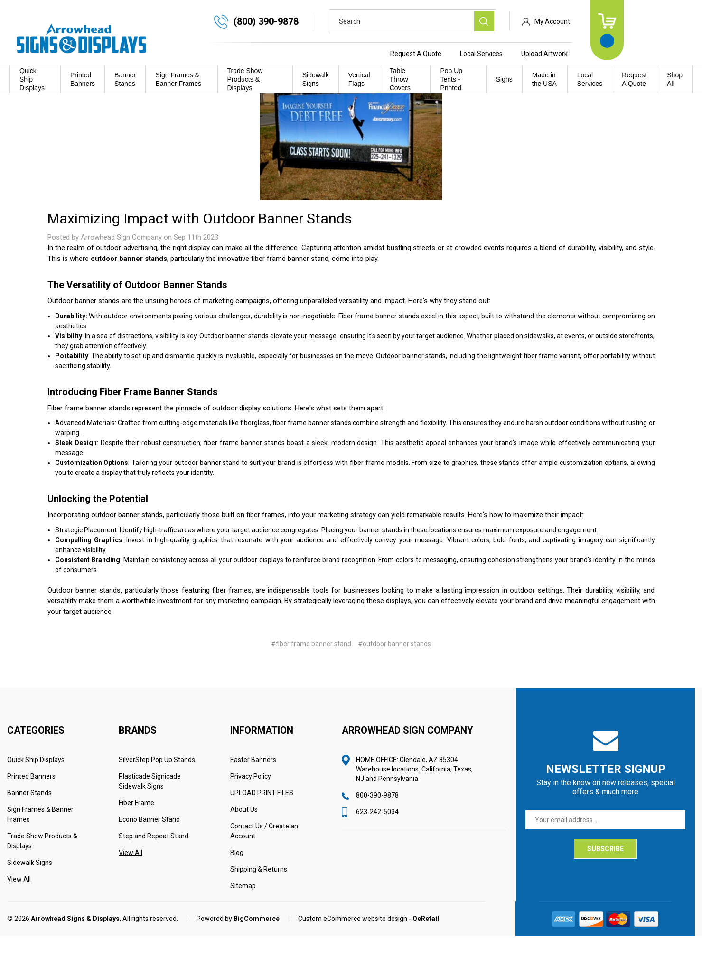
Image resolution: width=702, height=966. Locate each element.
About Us (244, 840)
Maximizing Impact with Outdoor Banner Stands (199, 249)
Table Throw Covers (400, 79)
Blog (236, 883)
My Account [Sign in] (620, 21)
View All (19, 909)
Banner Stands (125, 79)
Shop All (675, 79)
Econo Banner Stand (149, 850)
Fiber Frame (136, 833)
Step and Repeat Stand (153, 866)
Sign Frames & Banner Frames (178, 79)
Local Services (549, 53)
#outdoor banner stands (394, 674)
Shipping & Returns (258, 899)
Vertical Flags (359, 79)
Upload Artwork (613, 53)
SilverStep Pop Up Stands (157, 790)
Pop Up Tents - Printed (451, 79)
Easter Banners (253, 790)
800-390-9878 (377, 825)
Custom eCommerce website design (352, 949)
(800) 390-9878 (334, 21)
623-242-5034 (377, 842)
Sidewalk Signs (315, 79)
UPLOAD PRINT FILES (261, 823)
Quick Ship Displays (32, 79)
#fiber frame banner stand (311, 674)
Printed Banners (82, 79)
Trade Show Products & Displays (245, 79)
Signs (504, 79)
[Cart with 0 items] (675, 30)
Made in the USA (544, 79)
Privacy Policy (250, 806)
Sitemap (243, 916)
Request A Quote (484, 53)
